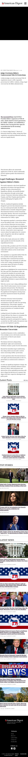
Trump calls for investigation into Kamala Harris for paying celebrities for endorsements (13, 508)
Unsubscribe (14, 741)
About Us (13, 735)
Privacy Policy (17, 754)
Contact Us (13, 739)
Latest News (14, 737)
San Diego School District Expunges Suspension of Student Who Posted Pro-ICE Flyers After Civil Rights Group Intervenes (13, 680)
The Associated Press (7, 117)
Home (12, 734)
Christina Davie (8, 70)
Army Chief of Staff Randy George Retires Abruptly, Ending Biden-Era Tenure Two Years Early (14, 561)
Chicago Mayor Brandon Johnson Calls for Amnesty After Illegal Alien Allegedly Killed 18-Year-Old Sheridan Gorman (13, 585)
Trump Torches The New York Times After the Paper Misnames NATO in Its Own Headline (13, 608)
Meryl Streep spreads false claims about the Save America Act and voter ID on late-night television (13, 705)
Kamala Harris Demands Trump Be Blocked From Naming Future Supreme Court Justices (13, 656)
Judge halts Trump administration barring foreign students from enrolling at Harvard (13, 485)
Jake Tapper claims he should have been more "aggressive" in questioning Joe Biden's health (14, 532)
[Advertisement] (14, 25)
